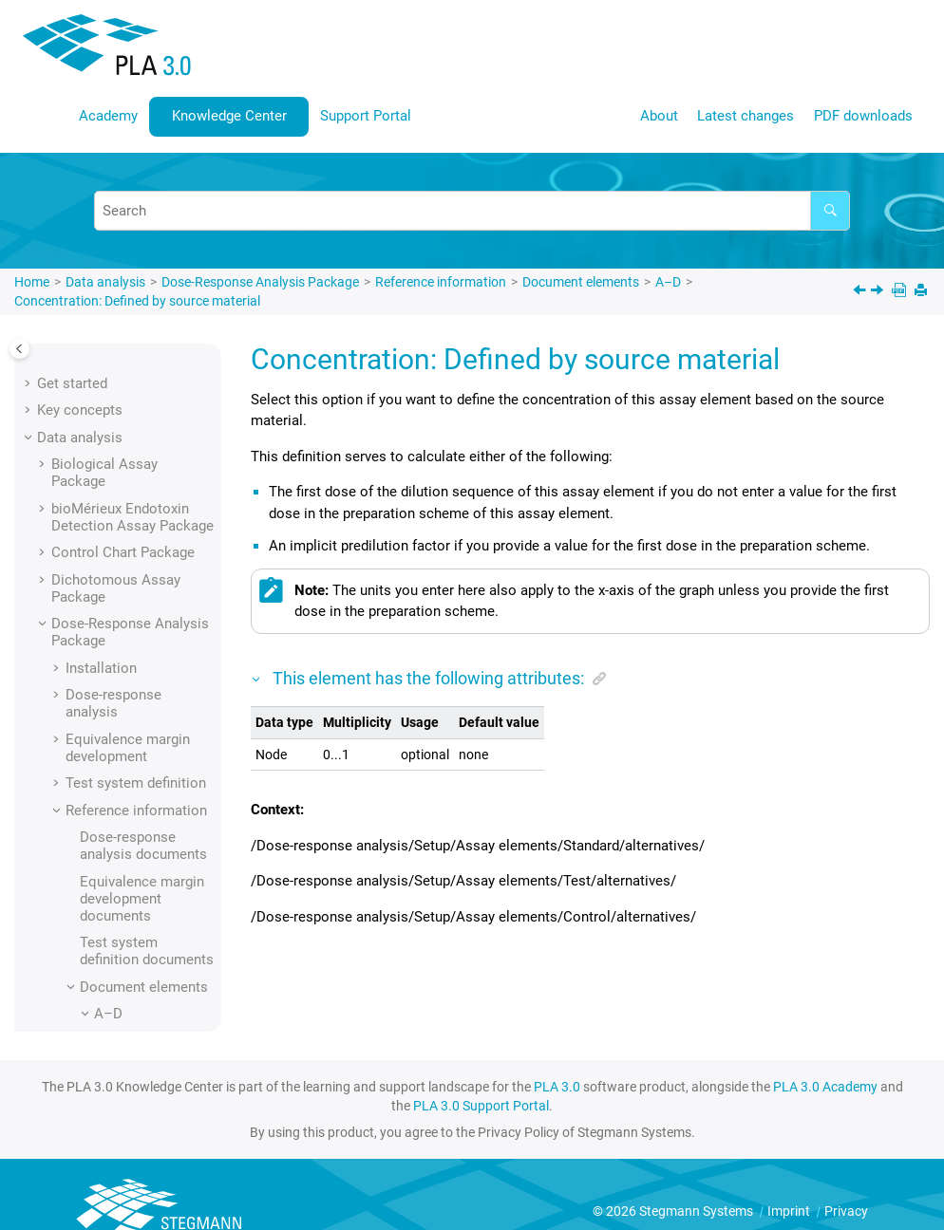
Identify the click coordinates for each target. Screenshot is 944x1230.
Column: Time (153, 369)
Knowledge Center (229, 115)
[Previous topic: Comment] (861, 292)
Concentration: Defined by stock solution (161, 590)
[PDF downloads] (901, 292)
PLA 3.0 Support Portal (481, 1105)
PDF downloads (863, 115)
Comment (139, 485)
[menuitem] (108, 116)
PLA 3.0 (557, 1086)
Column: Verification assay (144, 413)
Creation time (151, 864)
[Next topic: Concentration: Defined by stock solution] (879, 292)
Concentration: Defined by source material (137, 300)
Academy (108, 115)
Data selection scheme (154, 978)
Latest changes (745, 115)
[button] (100, 369)
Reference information (440, 281)
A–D (668, 281)
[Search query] (471, 211)
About (659, 115)
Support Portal (365, 115)
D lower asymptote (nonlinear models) (142, 918)
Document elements (580, 281)
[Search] (830, 211)
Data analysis (105, 281)
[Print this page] (923, 292)
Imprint (790, 1211)
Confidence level (160, 634)
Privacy (846, 1211)
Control (132, 759)
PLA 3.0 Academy (825, 1086)
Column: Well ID (159, 457)
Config (128, 705)
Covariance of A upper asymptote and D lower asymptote (161, 812)
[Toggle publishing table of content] (19, 349)
